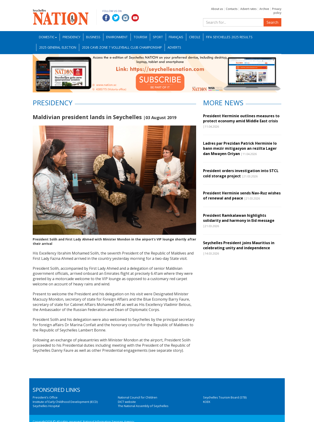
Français (176, 37)
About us (217, 9)
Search (272, 22)
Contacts (231, 9)
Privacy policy (276, 11)
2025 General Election (57, 47)
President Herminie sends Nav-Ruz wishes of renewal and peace (242, 195)
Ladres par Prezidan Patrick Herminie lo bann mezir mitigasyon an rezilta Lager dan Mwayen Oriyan (240, 148)
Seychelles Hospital (46, 406)
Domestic (48, 37)
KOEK (206, 402)
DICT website (127, 402)
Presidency (71, 37)
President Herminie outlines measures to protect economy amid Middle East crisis (241, 118)
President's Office (45, 397)
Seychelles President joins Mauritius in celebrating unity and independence (238, 245)
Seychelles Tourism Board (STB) (225, 397)
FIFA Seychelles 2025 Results (229, 37)
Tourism (140, 37)
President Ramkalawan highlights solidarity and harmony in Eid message (238, 218)
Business (93, 37)
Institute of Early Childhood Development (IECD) (65, 402)
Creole (194, 37)
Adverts (174, 47)
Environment (117, 37)
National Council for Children (137, 397)
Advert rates (248, 9)
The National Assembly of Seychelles (143, 406)
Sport (158, 37)
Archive (264, 9)
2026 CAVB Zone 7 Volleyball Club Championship (122, 47)
